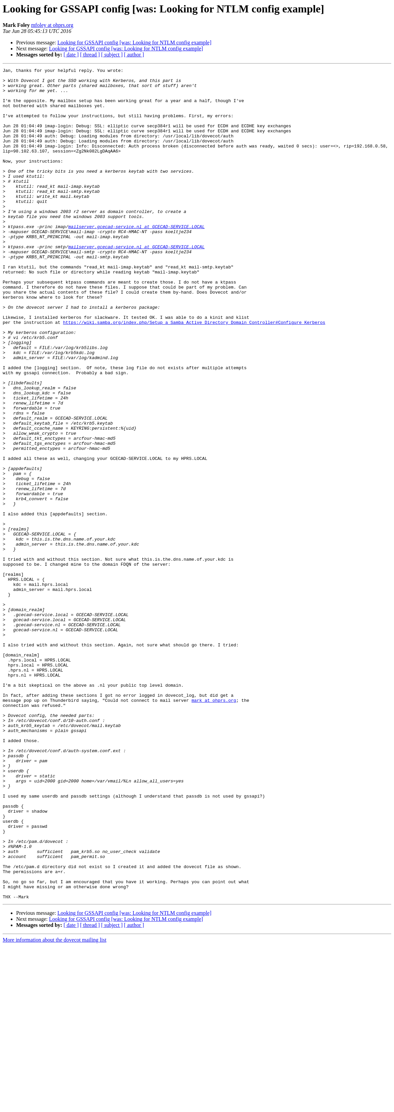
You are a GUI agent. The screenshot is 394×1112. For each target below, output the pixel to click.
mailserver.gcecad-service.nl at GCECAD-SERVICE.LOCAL (136, 259)
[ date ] (71, 54)
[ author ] (134, 54)
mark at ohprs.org (214, 827)
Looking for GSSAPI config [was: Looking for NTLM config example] (134, 42)
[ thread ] (90, 54)
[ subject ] (112, 54)
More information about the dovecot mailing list (54, 1106)
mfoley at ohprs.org (52, 25)
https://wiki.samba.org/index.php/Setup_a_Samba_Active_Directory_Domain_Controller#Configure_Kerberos (194, 374)
